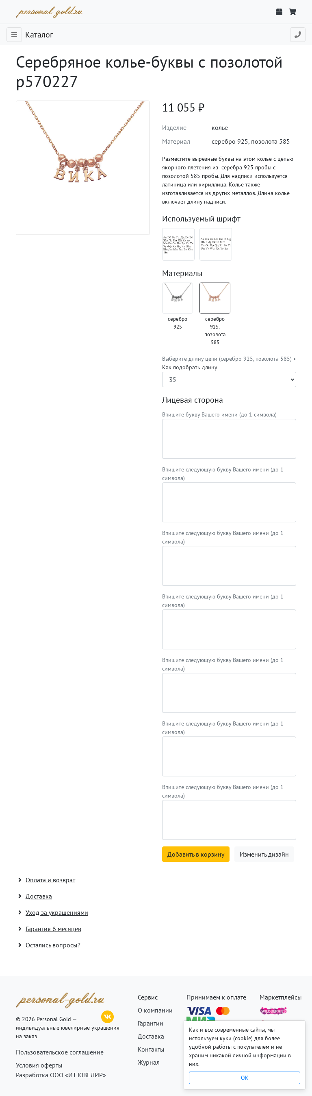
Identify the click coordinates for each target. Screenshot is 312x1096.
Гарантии (150, 1023)
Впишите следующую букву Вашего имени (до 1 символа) (223, 474)
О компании (155, 1010)
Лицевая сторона (192, 400)
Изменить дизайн (264, 854)
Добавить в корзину (195, 854)
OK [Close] (245, 1077)
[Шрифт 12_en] (215, 244)
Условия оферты (39, 1065)
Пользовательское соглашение (60, 1052)
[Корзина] (292, 12)
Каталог (39, 34)
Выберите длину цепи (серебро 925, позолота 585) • (229, 363)
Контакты (151, 1049)
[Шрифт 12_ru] (178, 244)
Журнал (149, 1062)
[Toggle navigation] (14, 34)
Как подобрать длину (189, 367)
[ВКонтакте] (108, 1016)
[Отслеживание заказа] (279, 12)
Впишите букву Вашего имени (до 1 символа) (219, 414)
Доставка (151, 1036)
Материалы (182, 273)
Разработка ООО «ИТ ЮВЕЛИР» (61, 1075)
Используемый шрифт (201, 218)
